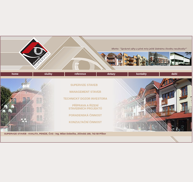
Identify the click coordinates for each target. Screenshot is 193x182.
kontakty (141, 74)
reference (80, 74)
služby (48, 74)
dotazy (111, 74)
